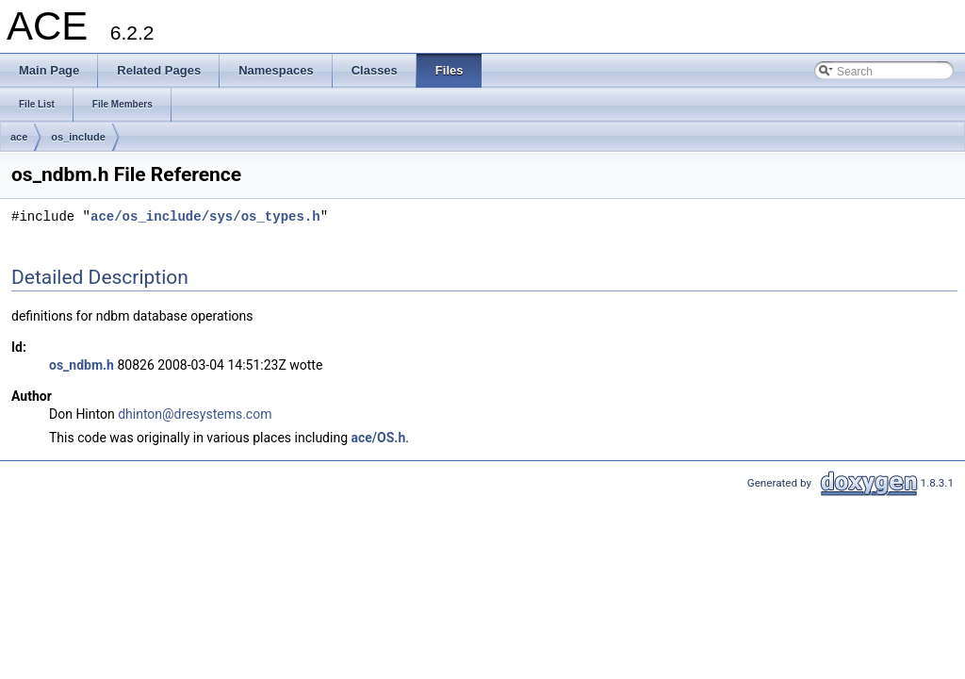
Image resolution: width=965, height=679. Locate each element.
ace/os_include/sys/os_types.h (205, 217)
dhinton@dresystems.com (194, 414)
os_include (78, 136)
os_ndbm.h (81, 365)
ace (18, 136)
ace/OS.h (379, 437)
